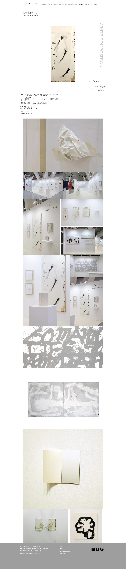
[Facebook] (97, 549)
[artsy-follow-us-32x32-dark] (93, 549)
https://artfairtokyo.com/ (26, 113)
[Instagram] (102, 549)
